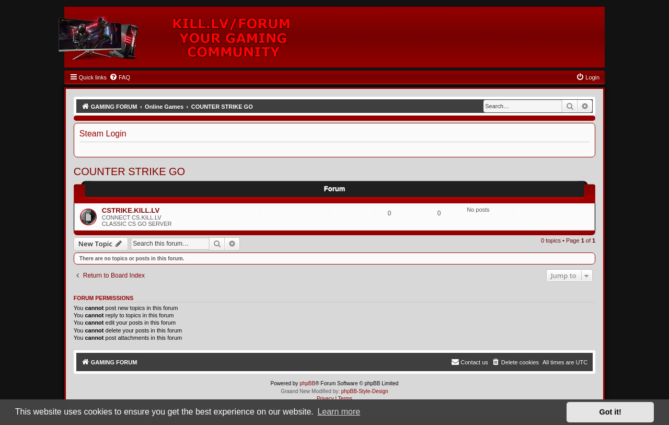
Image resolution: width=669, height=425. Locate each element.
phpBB (307, 383)
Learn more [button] (338, 411)
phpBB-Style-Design (364, 391)
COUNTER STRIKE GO (129, 171)
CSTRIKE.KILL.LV (130, 210)
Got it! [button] (610, 412)
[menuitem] (119, 77)
